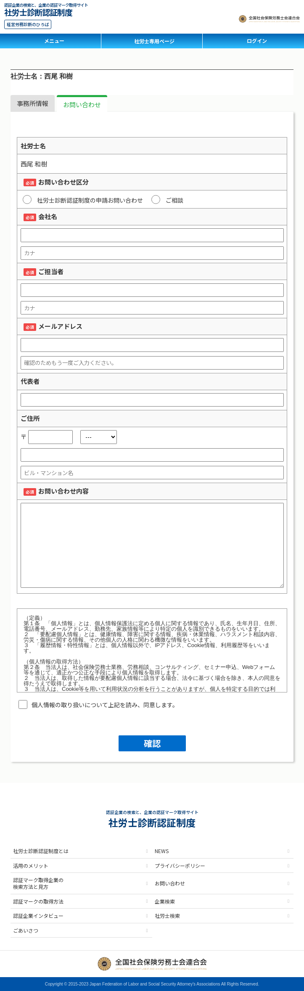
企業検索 (165, 901)
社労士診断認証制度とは (41, 850)
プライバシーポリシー (180, 865)
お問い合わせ (82, 104)
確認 (152, 743)
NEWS (162, 850)
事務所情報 (32, 103)
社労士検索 (167, 915)
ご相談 (167, 199)
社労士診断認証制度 (38, 11)
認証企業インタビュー (38, 915)
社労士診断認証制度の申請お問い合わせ (83, 199)
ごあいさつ (25, 930)
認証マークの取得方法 (38, 901)
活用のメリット (30, 865)
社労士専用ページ (154, 41)
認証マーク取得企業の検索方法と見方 (38, 883)
